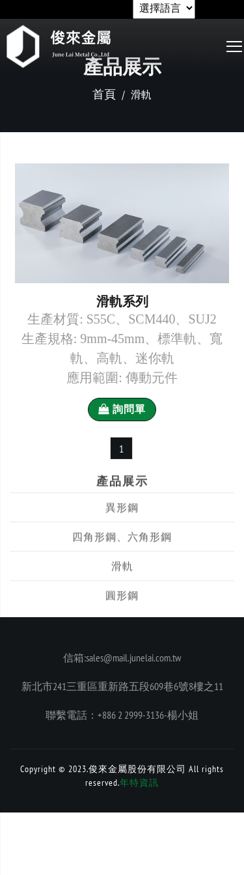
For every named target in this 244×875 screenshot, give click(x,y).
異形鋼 (122, 521)
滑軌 (122, 580)
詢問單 (122, 409)
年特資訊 (139, 782)
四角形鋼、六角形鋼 (122, 550)
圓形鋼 (122, 609)
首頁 (104, 94)
